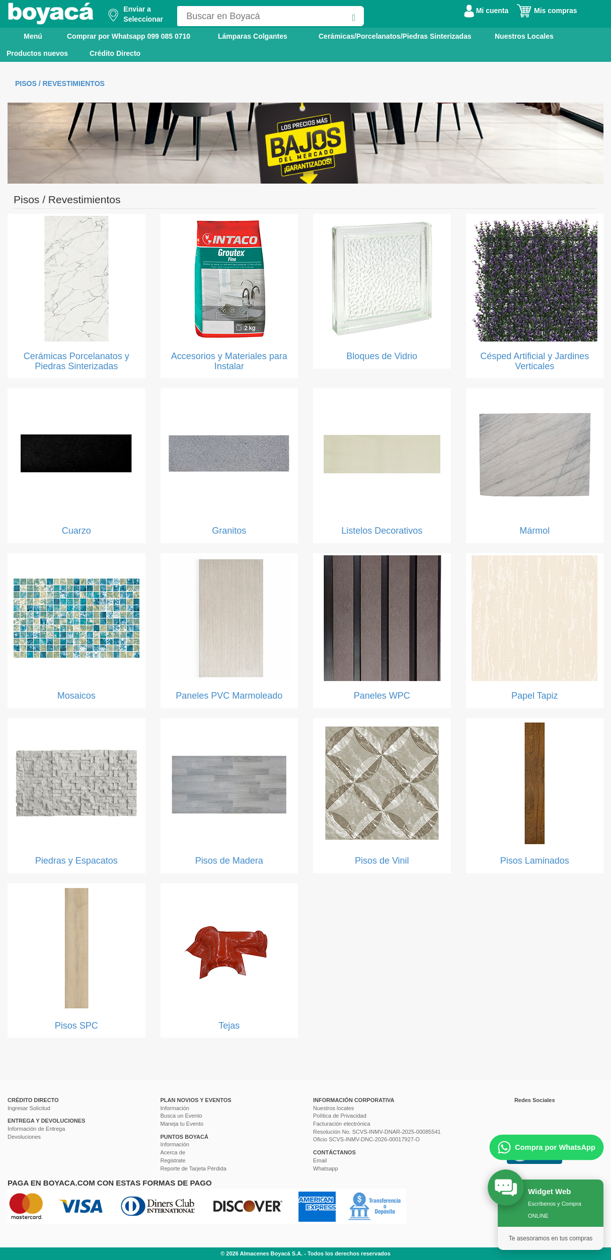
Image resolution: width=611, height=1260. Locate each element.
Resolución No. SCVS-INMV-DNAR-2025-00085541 (377, 1132)
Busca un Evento (181, 1116)
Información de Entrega (36, 1129)
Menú (26, 35)
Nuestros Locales (524, 36)
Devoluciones (24, 1137)
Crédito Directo (115, 53)
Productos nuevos (37, 53)
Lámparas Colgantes (252, 36)
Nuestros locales (333, 1108)
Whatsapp (325, 1168)
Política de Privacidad (339, 1116)
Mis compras (546, 11)
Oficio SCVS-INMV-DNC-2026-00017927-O (366, 1139)
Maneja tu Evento (182, 1124)
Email (320, 1160)
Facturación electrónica (341, 1124)
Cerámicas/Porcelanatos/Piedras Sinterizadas (395, 36)
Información (175, 1108)
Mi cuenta (486, 11)
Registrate (173, 1160)
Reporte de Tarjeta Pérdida (193, 1168)
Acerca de (173, 1152)
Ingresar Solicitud (29, 1108)
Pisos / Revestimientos (60, 83)
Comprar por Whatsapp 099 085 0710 (128, 36)
